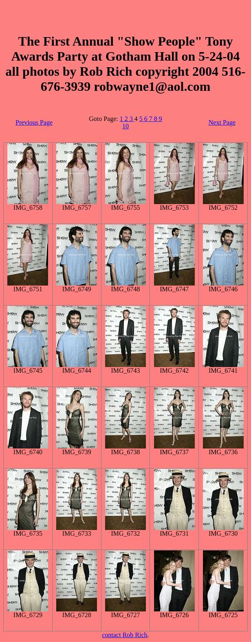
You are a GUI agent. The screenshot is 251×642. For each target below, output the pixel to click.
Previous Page (34, 122)
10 (125, 126)
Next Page (222, 122)
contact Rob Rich (124, 634)
